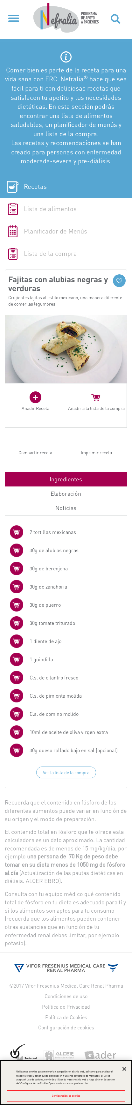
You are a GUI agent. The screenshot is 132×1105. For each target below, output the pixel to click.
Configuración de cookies (66, 1027)
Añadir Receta (35, 408)
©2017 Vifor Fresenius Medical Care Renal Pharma (66, 986)
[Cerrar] (124, 1071)
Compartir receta (35, 452)
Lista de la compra (50, 253)
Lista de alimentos (50, 209)
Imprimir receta (96, 452)
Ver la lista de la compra (66, 772)
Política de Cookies (66, 1017)
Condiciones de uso (66, 996)
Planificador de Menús (55, 231)
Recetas (35, 186)
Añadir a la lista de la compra (96, 408)
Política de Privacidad (66, 1007)
